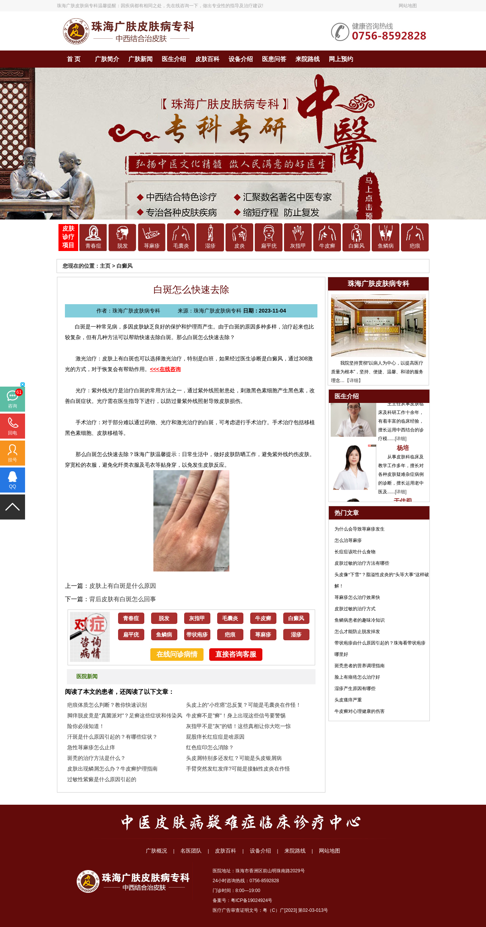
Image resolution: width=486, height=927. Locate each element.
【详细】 (354, 380)
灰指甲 (298, 246)
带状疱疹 (197, 635)
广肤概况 (156, 851)
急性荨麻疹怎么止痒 (91, 747)
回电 (12, 433)
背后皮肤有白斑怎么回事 (122, 599)
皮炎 (239, 246)
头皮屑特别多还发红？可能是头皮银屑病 (234, 758)
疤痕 (415, 246)
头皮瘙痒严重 (348, 700)
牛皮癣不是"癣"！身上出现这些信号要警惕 (236, 715)
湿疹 (210, 246)
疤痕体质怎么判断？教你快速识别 (107, 705)
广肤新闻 (140, 59)
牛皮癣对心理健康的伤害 (360, 711)
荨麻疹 (152, 246)
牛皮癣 (327, 246)
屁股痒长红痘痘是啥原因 (215, 737)
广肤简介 (107, 59)
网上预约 (341, 59)
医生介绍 (174, 59)
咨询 (12, 406)
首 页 (73, 59)
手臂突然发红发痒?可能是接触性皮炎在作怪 (238, 769)
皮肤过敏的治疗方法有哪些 (362, 563)
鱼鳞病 (386, 246)
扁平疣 (269, 246)
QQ (12, 486)
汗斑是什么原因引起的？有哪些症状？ (112, 737)
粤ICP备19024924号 (251, 900)
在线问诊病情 (176, 654)
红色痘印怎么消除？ (210, 747)
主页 (105, 266)
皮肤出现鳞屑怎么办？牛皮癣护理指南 (112, 769)
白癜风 (356, 246)
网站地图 (408, 5)
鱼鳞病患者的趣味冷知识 (360, 620)
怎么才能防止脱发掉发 (357, 631)
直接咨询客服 (235, 654)
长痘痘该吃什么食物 (355, 551)
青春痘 (93, 246)
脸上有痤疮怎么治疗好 (357, 677)
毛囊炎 (181, 246)
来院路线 (307, 59)
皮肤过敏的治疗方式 (355, 608)
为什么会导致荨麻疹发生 (360, 529)
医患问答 (274, 59)
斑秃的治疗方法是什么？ (96, 758)
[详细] (401, 441)
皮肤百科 (207, 59)
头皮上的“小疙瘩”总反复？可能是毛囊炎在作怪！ (243, 705)
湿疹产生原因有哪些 (355, 688)
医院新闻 (87, 676)
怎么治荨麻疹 (348, 540)
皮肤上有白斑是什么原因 (122, 586)
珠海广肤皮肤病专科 (77, 5)
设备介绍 (241, 59)
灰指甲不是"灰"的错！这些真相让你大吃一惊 (238, 726)
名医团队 (191, 851)
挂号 (12, 460)
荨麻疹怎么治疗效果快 (357, 597)
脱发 (122, 246)
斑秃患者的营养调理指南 (360, 665)
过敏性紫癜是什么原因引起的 (101, 779)
